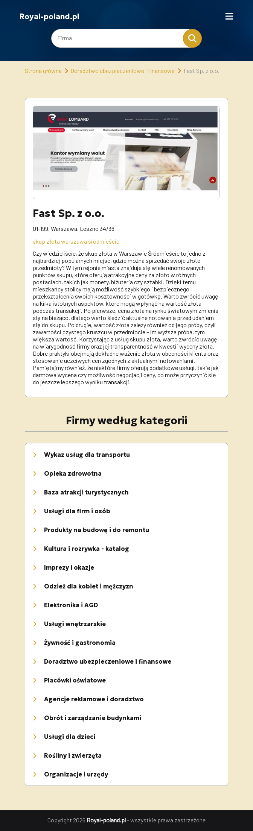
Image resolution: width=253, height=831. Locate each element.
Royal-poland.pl (49, 16)
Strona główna (43, 70)
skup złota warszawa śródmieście (76, 241)
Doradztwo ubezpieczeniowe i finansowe (122, 70)
